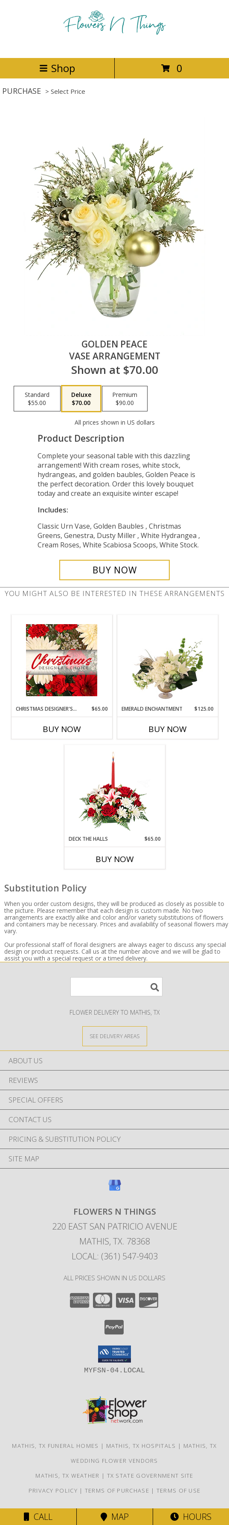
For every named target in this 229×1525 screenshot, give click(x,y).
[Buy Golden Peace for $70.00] (114, 570)
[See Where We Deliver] (114, 1036)
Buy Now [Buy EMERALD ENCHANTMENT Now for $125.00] (167, 729)
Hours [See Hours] (191, 1516)
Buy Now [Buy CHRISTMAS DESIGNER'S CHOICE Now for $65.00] (62, 729)
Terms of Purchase (117, 1490)
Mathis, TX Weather (67, 1475)
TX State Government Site (150, 1475)
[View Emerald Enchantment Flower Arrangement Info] (167, 660)
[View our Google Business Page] (115, 1189)
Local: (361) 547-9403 (115, 1256)
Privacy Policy (53, 1490)
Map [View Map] (115, 1516)
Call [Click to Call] (38, 1516)
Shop (57, 68)
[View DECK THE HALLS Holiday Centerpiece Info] (114, 790)
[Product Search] (116, 986)
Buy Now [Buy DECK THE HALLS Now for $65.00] (115, 859)
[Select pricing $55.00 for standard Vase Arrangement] (37, 398)
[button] (114, 1354)
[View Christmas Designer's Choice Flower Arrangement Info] (61, 660)
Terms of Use (179, 1490)
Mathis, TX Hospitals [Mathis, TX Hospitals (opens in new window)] (141, 1446)
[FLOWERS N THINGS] (115, 45)
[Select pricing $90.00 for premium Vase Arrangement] (124, 398)
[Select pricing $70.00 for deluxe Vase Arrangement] (81, 398)
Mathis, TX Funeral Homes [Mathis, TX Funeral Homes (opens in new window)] (55, 1446)
